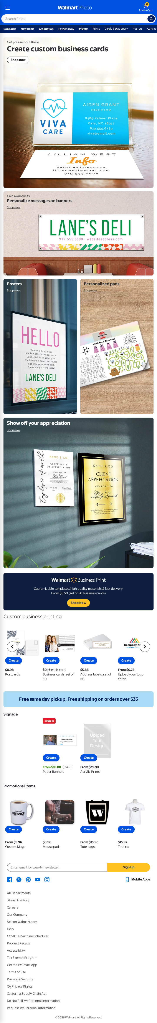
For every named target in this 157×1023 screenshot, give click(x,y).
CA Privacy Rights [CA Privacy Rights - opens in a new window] (19, 986)
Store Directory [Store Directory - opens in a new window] (18, 900)
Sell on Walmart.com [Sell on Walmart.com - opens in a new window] (22, 922)
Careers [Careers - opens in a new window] (12, 907)
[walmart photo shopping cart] (146, 7)
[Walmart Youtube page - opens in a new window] (37, 879)
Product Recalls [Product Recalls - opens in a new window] (18, 943)
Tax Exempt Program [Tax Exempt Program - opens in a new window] (22, 958)
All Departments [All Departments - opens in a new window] (19, 893)
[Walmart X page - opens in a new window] (18, 879)
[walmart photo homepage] (75, 7)
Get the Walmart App (22, 965)
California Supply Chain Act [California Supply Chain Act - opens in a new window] (26, 994)
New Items (27, 28)
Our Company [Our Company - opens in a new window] (17, 915)
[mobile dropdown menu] (7, 7)
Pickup (83, 28)
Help (10, 929)
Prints (96, 28)
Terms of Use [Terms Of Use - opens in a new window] (16, 972)
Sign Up (128, 867)
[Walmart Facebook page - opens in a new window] (9, 879)
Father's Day (66, 28)
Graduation (46, 28)
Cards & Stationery (116, 28)
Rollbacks (9, 28)
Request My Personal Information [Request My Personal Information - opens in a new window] (31, 1008)
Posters (137, 28)
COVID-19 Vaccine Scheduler (28, 936)
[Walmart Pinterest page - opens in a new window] (28, 879)
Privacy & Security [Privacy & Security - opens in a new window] (20, 979)
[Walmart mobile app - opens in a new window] (137, 879)
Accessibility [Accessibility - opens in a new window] (16, 950)
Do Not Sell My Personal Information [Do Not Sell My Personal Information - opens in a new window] (33, 1001)
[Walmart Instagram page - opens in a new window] (47, 879)
